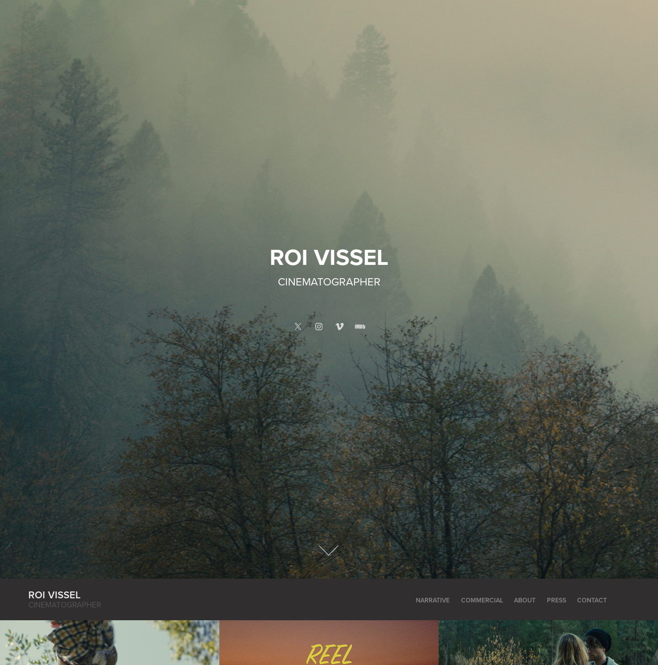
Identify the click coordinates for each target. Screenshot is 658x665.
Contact (592, 600)
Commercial (482, 600)
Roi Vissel (54, 594)
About (525, 600)
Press (556, 600)
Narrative (433, 600)
